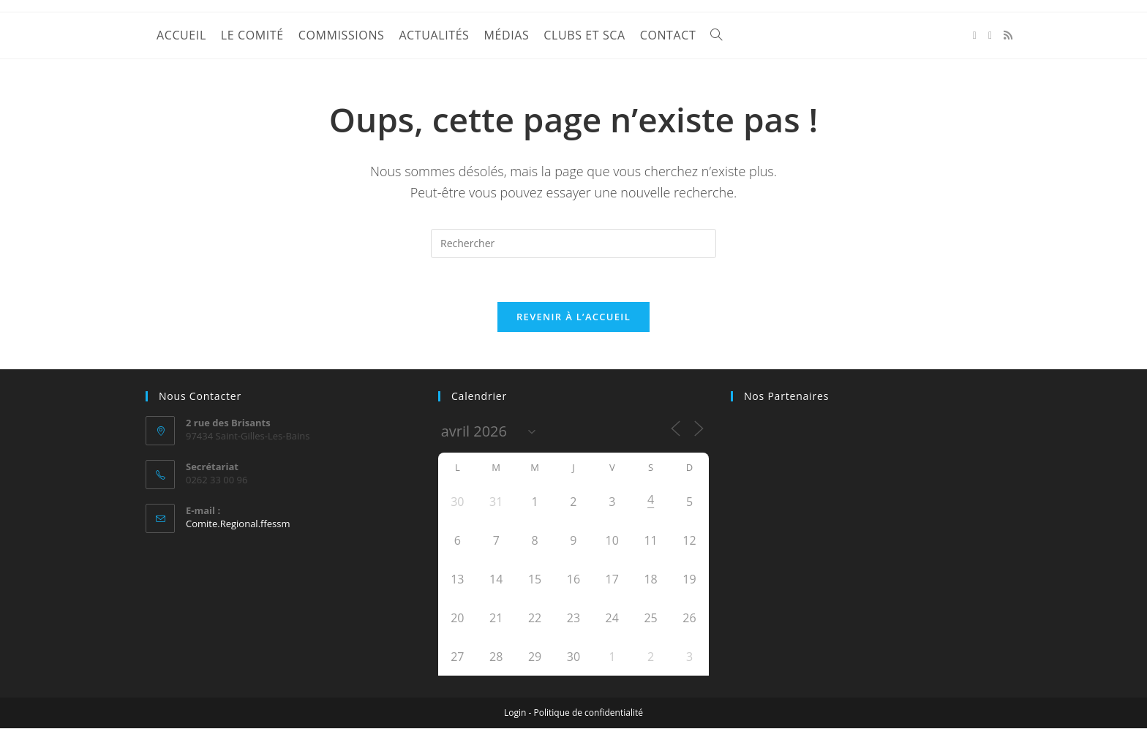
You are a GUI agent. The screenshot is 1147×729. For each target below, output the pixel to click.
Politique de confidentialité (588, 713)
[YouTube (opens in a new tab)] (990, 35)
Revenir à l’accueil (573, 317)
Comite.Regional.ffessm (238, 524)
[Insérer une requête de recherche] (573, 243)
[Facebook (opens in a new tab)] (974, 35)
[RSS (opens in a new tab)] (1008, 35)
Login (515, 713)
